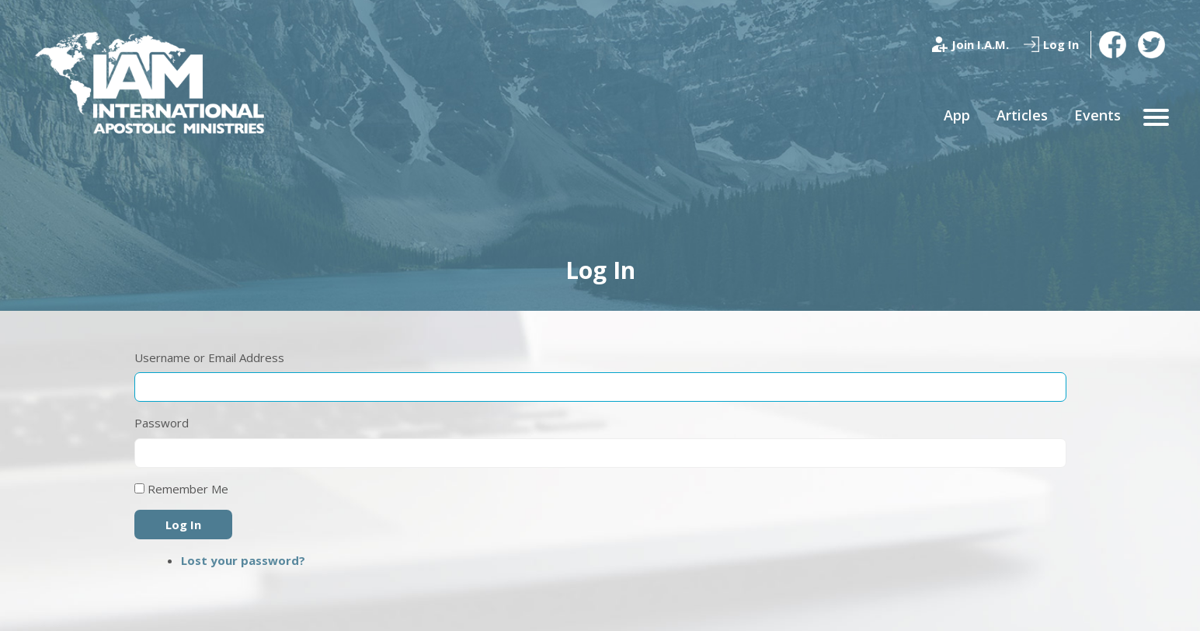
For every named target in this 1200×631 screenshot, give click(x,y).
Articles (1022, 115)
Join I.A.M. (980, 44)
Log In (1061, 44)
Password (161, 423)
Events (1097, 115)
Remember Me (188, 489)
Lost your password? (243, 560)
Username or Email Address (209, 357)
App (957, 115)
